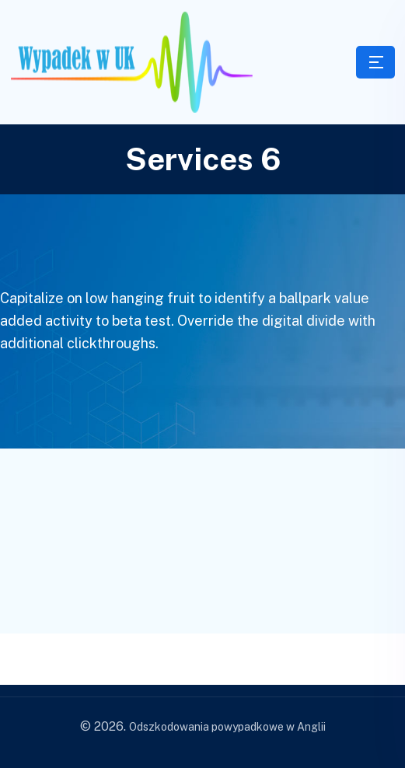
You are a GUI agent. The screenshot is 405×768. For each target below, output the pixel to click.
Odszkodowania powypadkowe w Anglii (227, 727)
